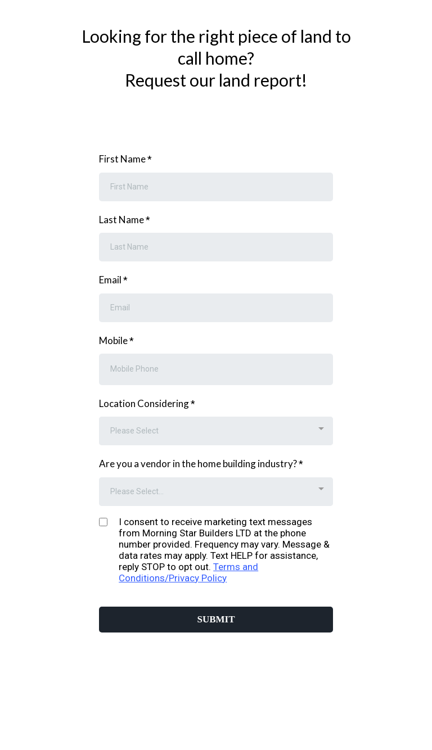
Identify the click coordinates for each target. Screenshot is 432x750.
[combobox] (216, 431)
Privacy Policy (198, 578)
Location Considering (147, 403)
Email (113, 280)
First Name (125, 159)
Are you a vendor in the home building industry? (201, 463)
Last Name (124, 219)
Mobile (116, 340)
